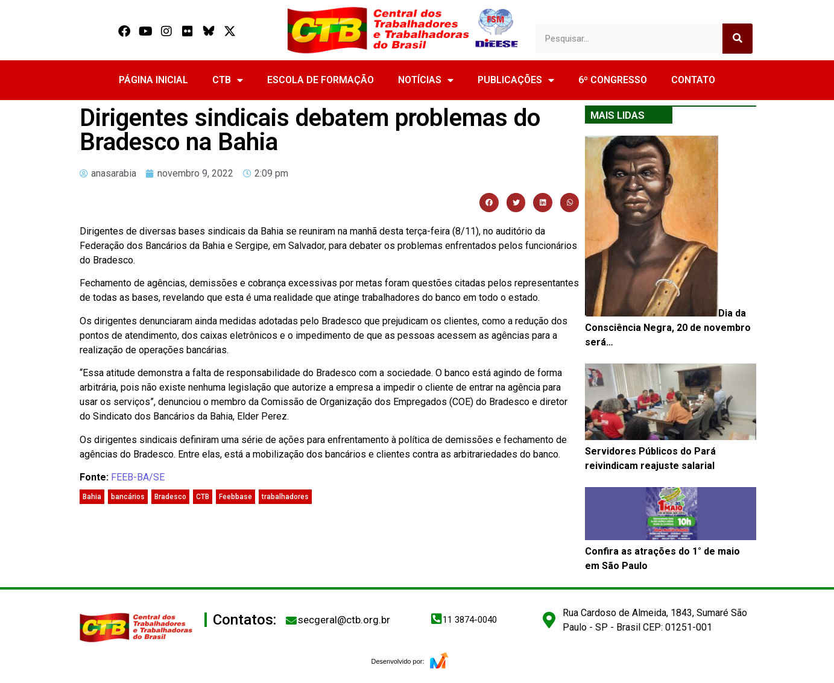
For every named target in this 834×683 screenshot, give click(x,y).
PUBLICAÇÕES (516, 80)
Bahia (92, 497)
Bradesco (170, 497)
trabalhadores (285, 497)
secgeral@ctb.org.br (344, 620)
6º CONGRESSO (612, 80)
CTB (227, 80)
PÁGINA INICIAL (153, 80)
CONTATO (693, 80)
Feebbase (235, 497)
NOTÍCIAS (425, 80)
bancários (128, 497)
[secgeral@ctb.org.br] (291, 620)
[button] (489, 202)
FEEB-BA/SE (138, 477)
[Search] (737, 39)
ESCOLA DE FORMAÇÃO (320, 80)
